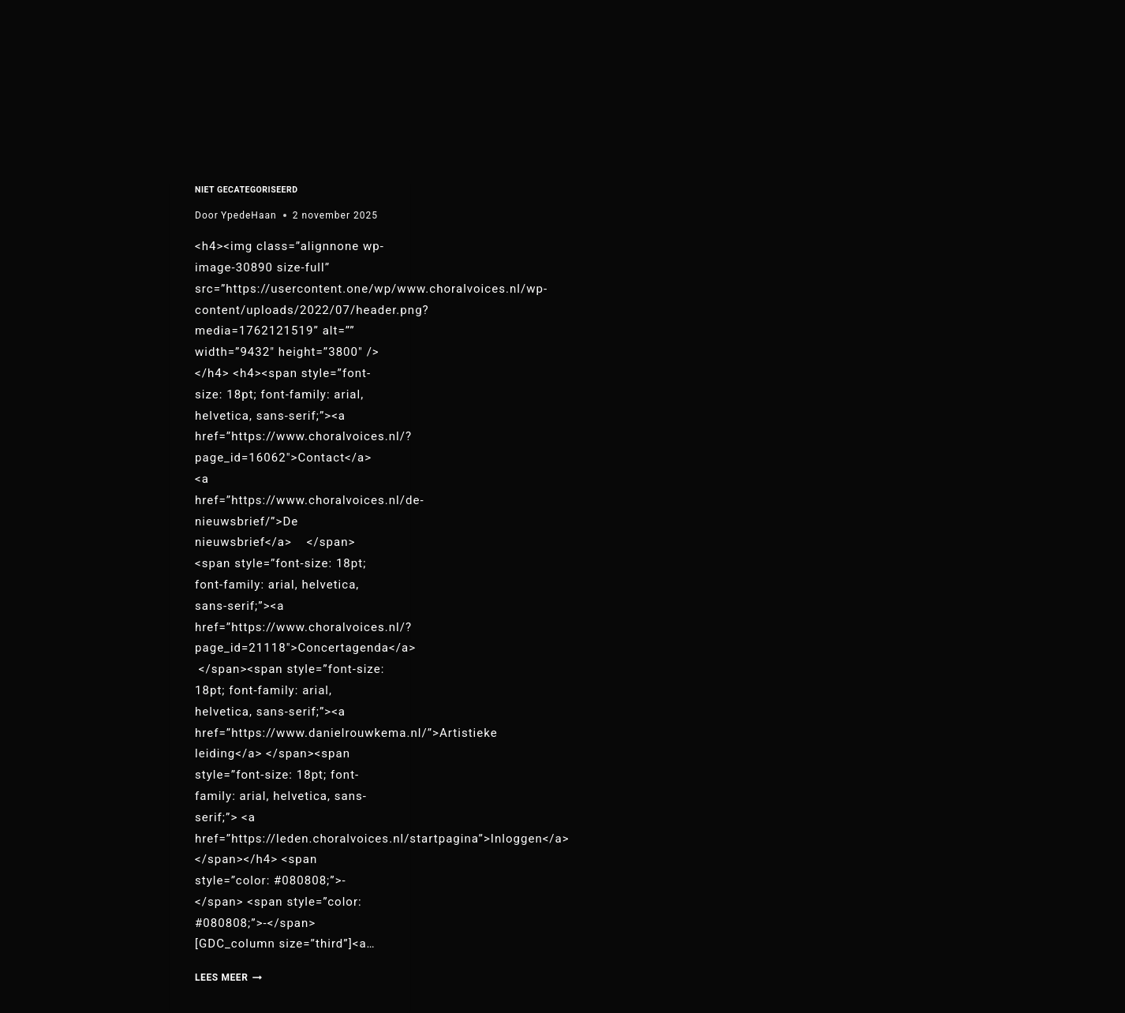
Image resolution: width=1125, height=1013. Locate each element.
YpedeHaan (249, 215)
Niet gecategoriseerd (246, 190)
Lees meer (228, 977)
